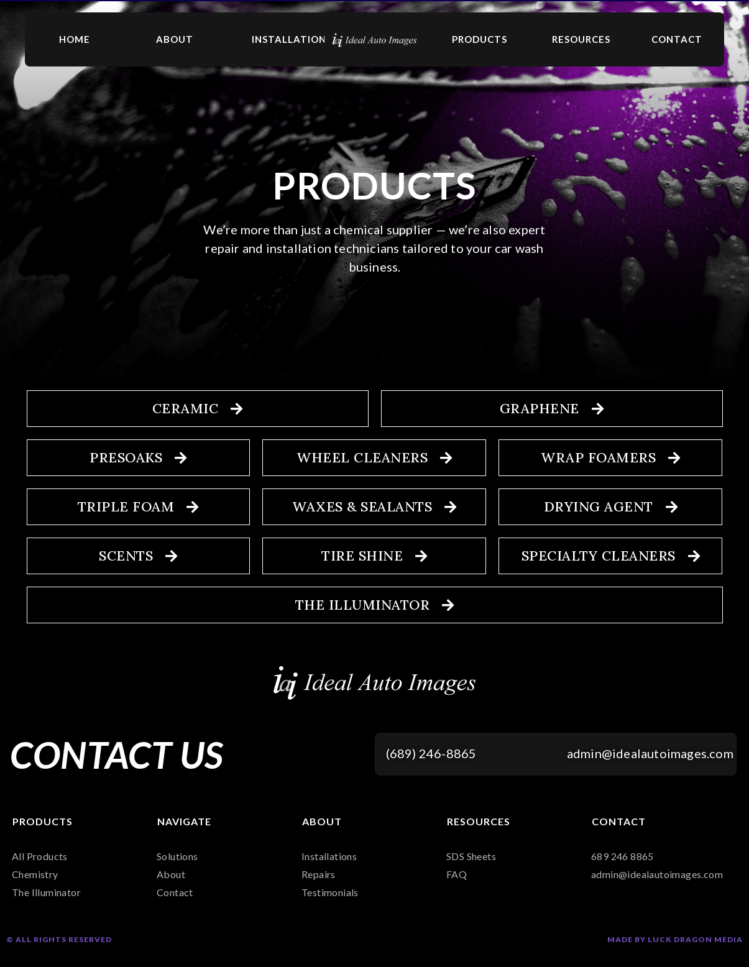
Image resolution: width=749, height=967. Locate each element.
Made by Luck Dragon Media (675, 939)
